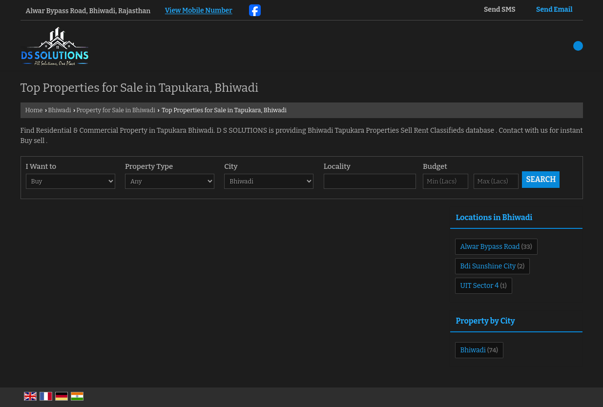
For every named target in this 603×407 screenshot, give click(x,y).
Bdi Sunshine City (488, 266)
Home (34, 110)
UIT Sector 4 (479, 286)
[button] (198, 11)
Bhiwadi (59, 110)
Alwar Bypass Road (490, 247)
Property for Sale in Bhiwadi (115, 110)
